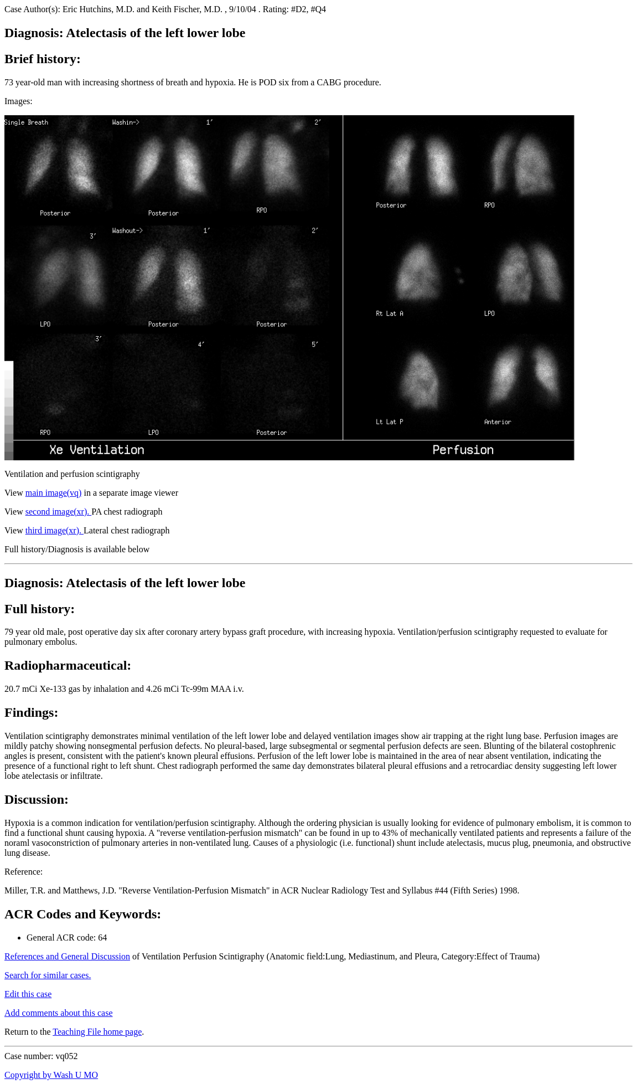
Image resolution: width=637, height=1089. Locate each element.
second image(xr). (58, 511)
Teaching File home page (97, 1031)
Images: (18, 101)
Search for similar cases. (47, 975)
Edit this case (27, 994)
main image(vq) (53, 492)
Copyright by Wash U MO (51, 1075)
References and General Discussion (67, 956)
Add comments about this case (58, 1013)
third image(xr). (54, 530)
